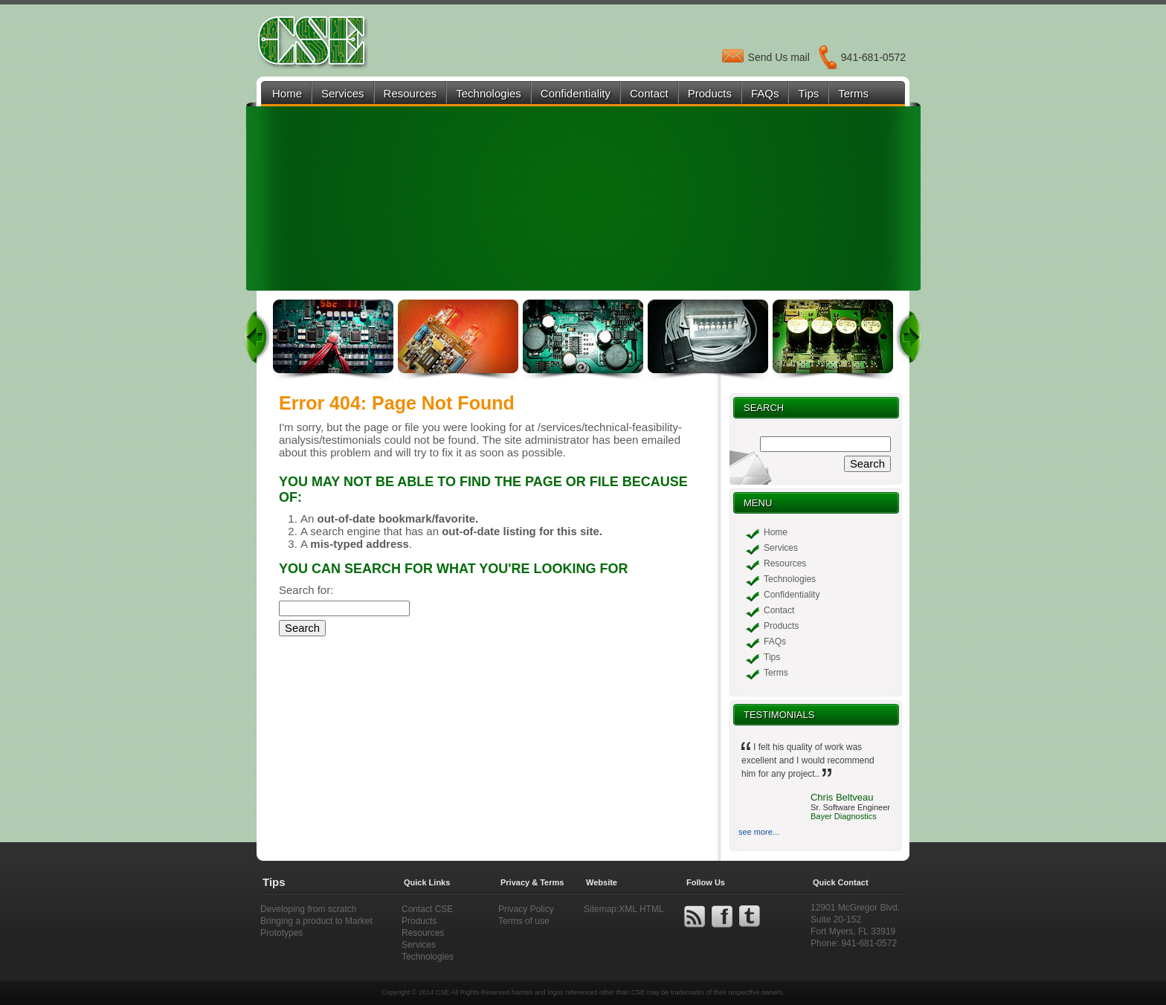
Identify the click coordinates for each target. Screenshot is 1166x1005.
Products (710, 93)
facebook (722, 916)
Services (342, 93)
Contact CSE (427, 909)
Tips (808, 93)
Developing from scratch (308, 909)
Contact (649, 93)
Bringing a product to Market (316, 921)
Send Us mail (779, 57)
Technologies (488, 93)
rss (694, 916)
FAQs (765, 93)
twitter (749, 916)
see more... (758, 831)
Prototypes (281, 933)
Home (287, 93)
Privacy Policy (526, 909)
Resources (410, 93)
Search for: (306, 590)
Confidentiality (576, 93)
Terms (853, 93)
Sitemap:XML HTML (624, 909)
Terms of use (524, 921)
